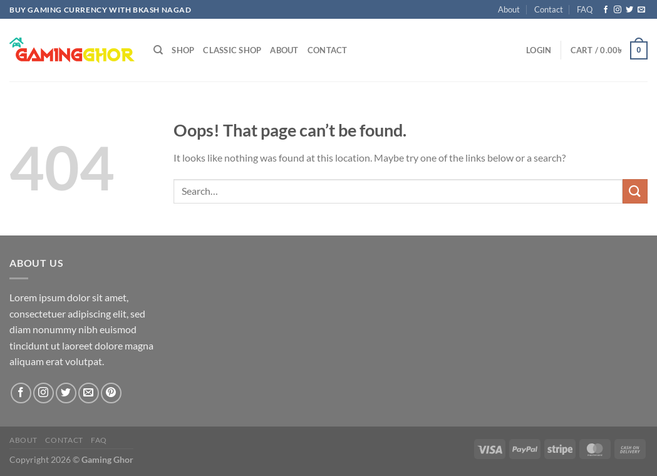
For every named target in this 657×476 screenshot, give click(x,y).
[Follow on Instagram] (617, 10)
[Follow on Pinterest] (111, 393)
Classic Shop (232, 50)
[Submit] (635, 191)
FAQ (584, 9)
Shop (183, 50)
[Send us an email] (641, 10)
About (509, 9)
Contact (548, 9)
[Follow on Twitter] (629, 10)
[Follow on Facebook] (605, 10)
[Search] (158, 50)
